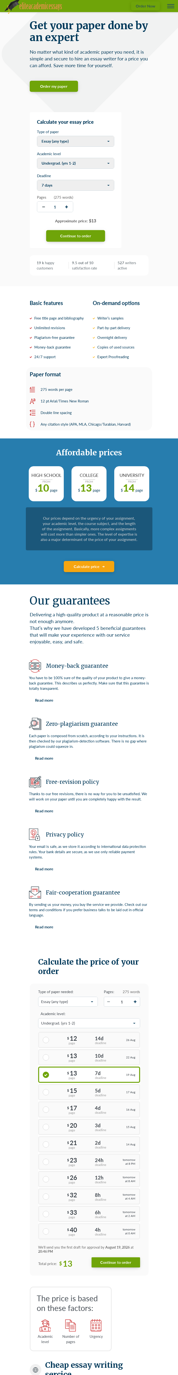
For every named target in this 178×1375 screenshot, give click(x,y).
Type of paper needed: (55, 991)
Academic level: (53, 1013)
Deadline (44, 176)
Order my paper (53, 86)
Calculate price (87, 566)
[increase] (66, 207)
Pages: (109, 991)
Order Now (145, 6)
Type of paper (48, 132)
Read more (44, 700)
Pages (41, 197)
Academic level (49, 154)
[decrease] (43, 207)
